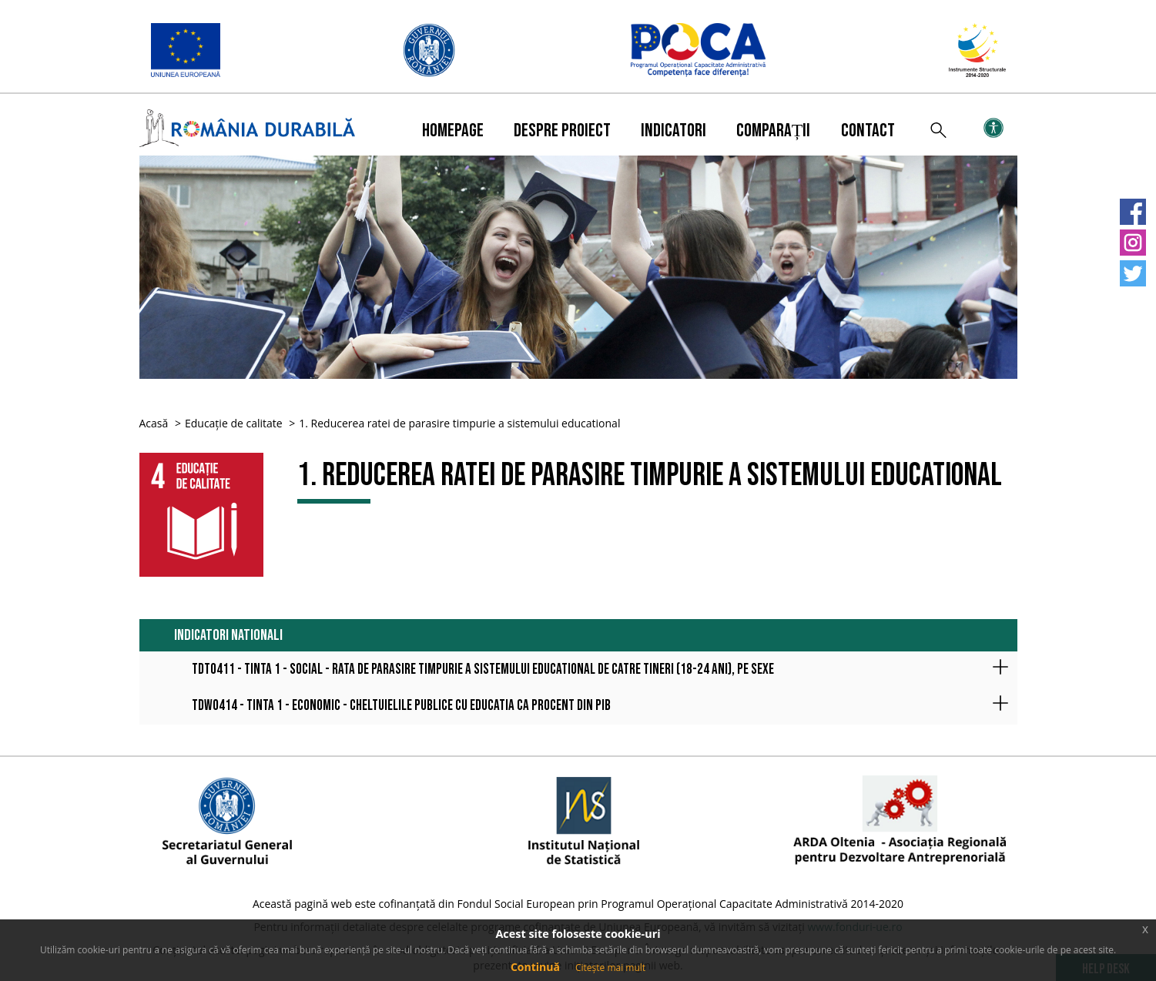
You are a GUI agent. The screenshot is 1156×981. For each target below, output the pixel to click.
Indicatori (673, 130)
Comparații (773, 130)
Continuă (535, 966)
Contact (868, 130)
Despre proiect (562, 130)
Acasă (154, 423)
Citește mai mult (610, 967)
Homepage (453, 130)
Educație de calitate (234, 423)
